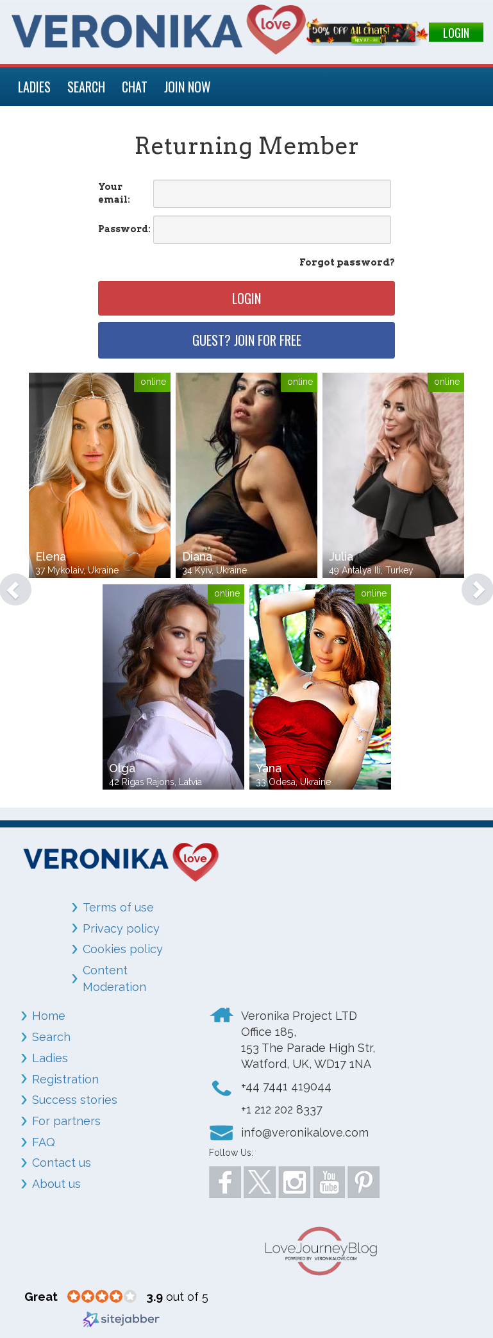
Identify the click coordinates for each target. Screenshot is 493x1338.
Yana (268, 768)
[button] (9, 583)
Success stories (74, 1099)
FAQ (43, 1142)
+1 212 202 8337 (281, 1109)
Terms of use (118, 907)
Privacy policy (121, 928)
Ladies (50, 1058)
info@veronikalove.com (305, 1132)
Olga (122, 768)
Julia (341, 556)
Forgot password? (347, 262)
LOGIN (456, 32)
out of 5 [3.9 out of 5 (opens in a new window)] (177, 1296)
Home (48, 1015)
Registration (65, 1079)
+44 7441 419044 (286, 1086)
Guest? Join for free (246, 340)
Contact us (61, 1162)
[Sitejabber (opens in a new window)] (121, 1318)
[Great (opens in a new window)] (41, 1296)
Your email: (114, 193)
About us (56, 1183)
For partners (66, 1121)
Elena (50, 556)
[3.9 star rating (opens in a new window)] (102, 1297)
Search (51, 1037)
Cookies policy (123, 949)
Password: (124, 229)
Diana (197, 556)
